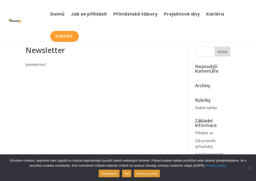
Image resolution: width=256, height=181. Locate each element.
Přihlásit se (204, 132)
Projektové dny (182, 14)
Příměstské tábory (135, 14)
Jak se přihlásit (89, 14)
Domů (57, 14)
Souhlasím (109, 173)
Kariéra (215, 14)
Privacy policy (216, 165)
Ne (127, 173)
